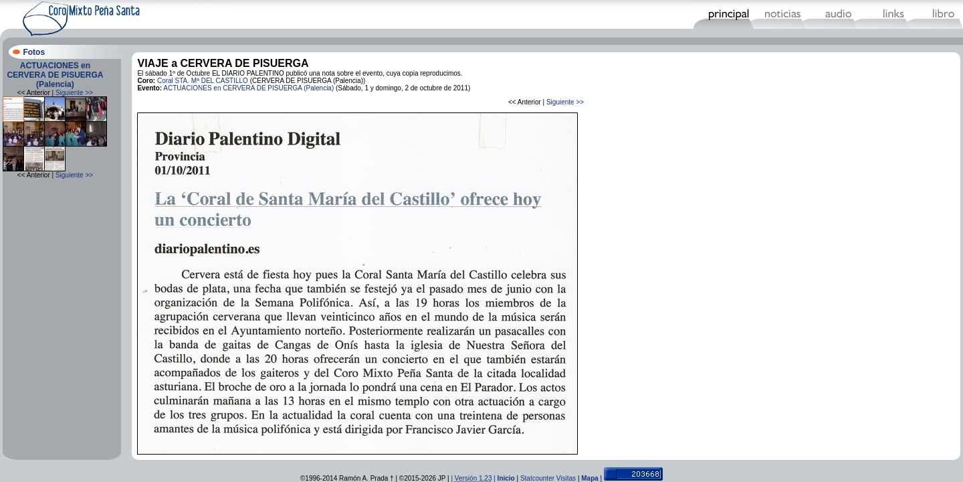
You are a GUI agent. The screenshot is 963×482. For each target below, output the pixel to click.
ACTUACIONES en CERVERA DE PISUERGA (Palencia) (55, 75)
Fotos (34, 52)
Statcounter (537, 478)
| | (474, 478)
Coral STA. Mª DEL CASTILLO (202, 80)
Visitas (566, 478)
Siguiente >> (74, 92)
